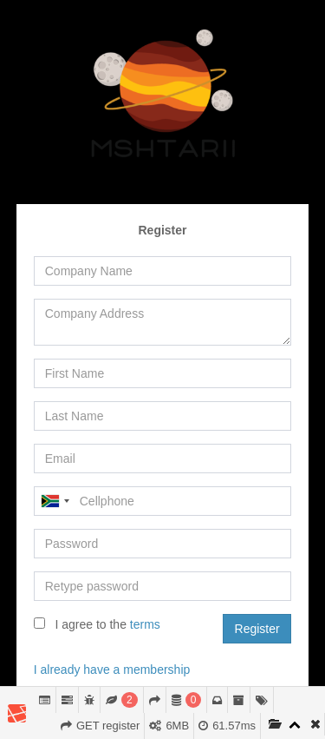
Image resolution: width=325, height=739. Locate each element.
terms (145, 624)
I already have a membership (112, 669)
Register (257, 629)
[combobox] (55, 501)
